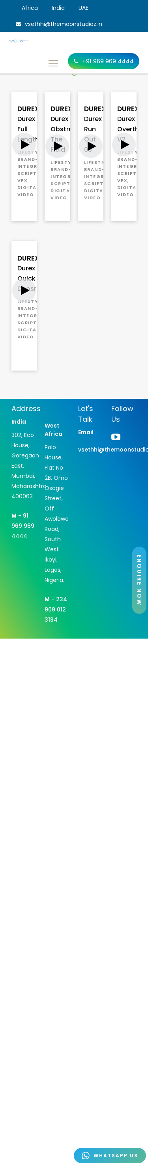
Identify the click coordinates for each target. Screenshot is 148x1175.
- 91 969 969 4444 (22, 526)
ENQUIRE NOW (139, 580)
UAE (83, 8)
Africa (30, 8)
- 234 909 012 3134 (56, 609)
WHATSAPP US (110, 1155)
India (58, 8)
